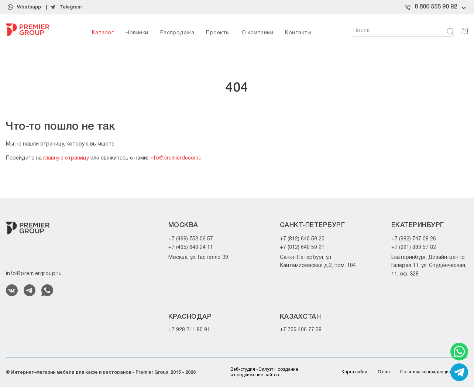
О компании (258, 33)
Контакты (298, 33)
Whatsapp (29, 7)
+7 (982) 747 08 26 (413, 239)
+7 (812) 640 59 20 (302, 239)
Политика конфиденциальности (434, 372)
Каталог (103, 33)
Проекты (218, 33)
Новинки (137, 33)
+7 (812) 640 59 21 (302, 247)
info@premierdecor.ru (176, 158)
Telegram (70, 7)
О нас (384, 372)
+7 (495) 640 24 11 (190, 247)
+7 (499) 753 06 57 (190, 239)
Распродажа (177, 33)
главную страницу (66, 158)
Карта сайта (354, 372)
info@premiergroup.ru (34, 273)
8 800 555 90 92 (436, 7)
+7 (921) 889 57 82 (413, 247)
